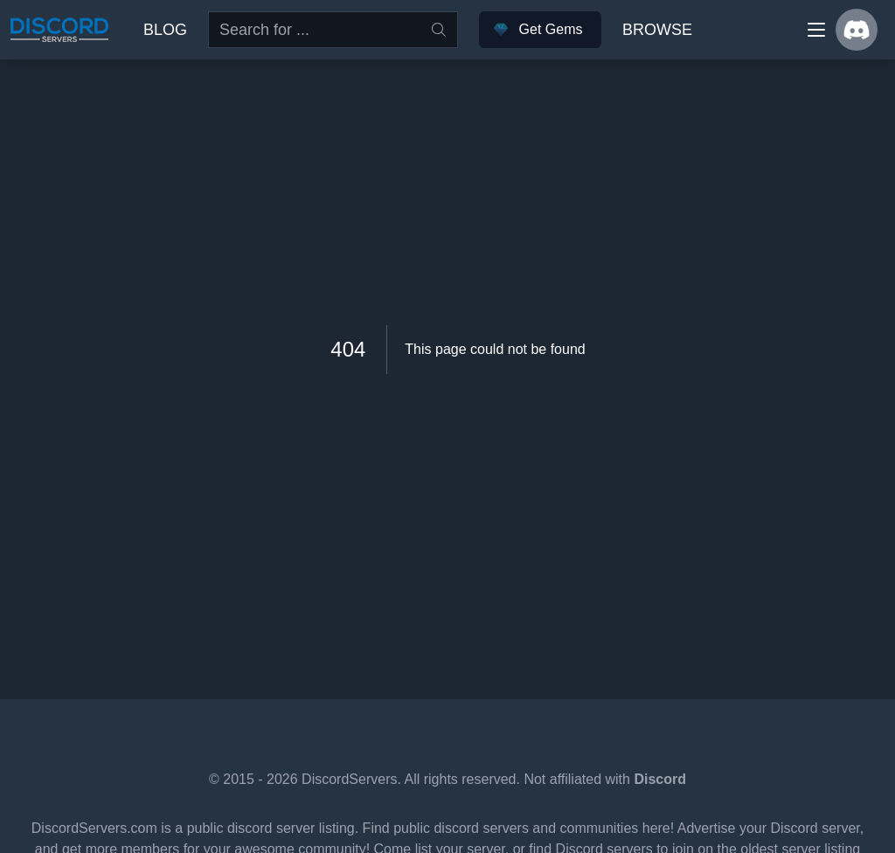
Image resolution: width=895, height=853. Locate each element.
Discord (660, 779)
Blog (165, 30)
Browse (657, 30)
